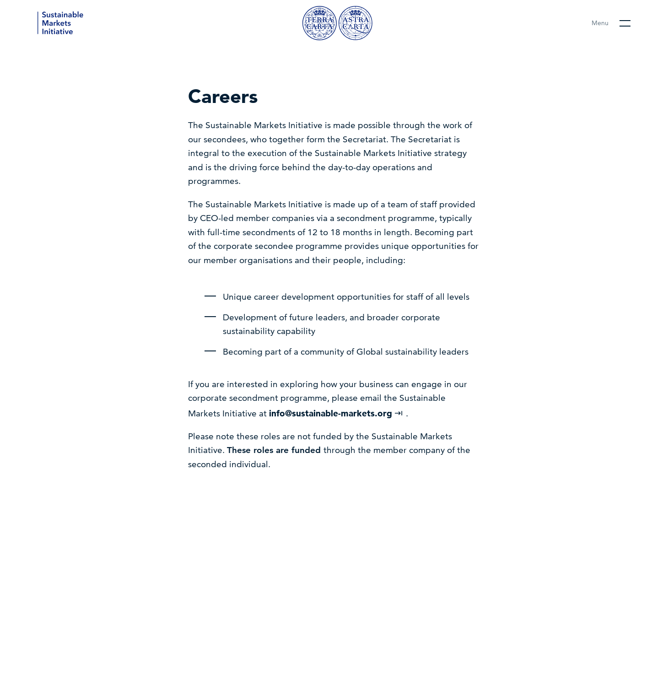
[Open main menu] (611, 22)
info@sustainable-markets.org (336, 413)
